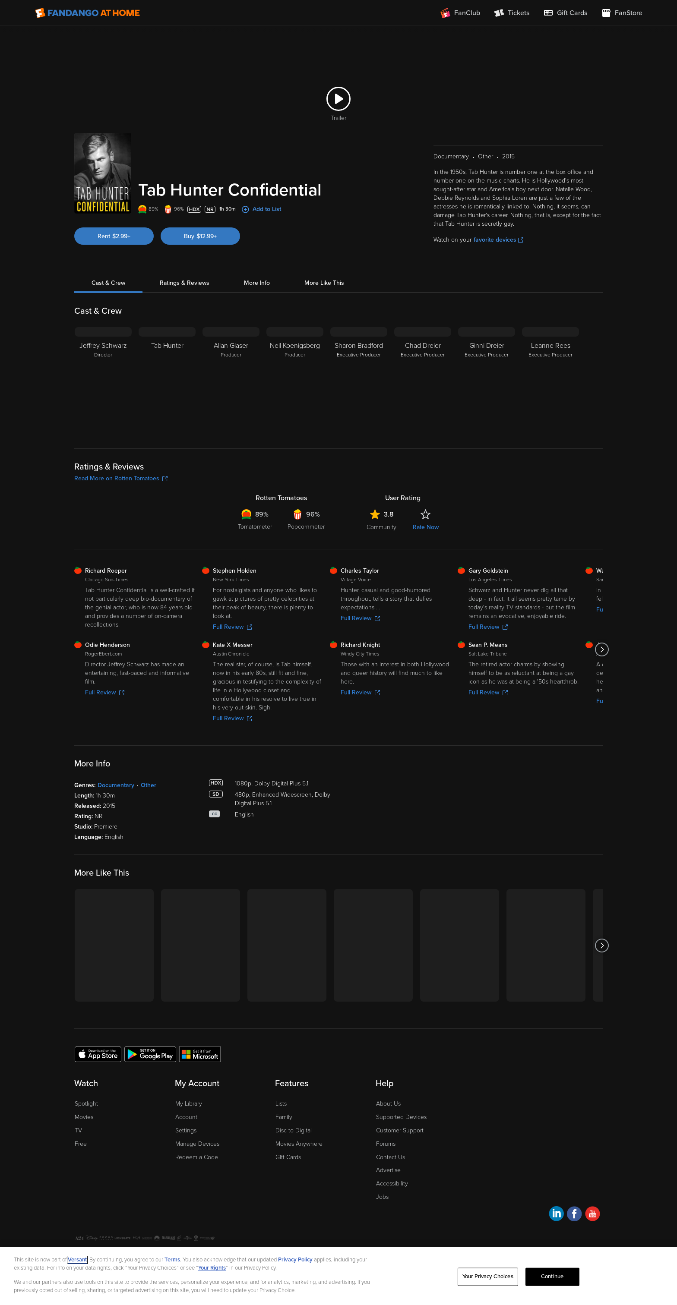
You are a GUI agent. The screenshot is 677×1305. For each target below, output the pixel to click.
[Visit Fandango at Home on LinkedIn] (556, 1215)
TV (78, 1130)
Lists (281, 1103)
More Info (257, 283)
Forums (385, 1143)
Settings (185, 1130)
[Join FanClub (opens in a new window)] (460, 13)
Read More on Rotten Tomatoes (121, 478)
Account (186, 1117)
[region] (338, 1276)
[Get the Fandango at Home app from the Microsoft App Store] (200, 1054)
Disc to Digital (293, 1130)
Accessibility (392, 1183)
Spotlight (86, 1103)
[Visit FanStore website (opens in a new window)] (622, 13)
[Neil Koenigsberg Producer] (295, 381)
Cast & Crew (108, 283)
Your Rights (212, 1267)
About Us (388, 1103)
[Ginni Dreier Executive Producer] (487, 381)
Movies (84, 1117)
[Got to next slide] (602, 649)
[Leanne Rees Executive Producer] (550, 381)
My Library (188, 1103)
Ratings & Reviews (184, 283)
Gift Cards (288, 1157)
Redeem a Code (196, 1157)
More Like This (324, 283)
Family (283, 1117)
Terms (172, 1259)
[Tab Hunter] (167, 381)
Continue (552, 1276)
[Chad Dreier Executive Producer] (423, 381)
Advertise (388, 1170)
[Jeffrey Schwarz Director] (103, 381)
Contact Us (390, 1157)
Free (81, 1143)
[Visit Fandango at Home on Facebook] (574, 1215)
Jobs (382, 1197)
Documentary (116, 785)
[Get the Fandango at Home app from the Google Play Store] (150, 1054)
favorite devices (498, 239)
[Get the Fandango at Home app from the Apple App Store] (98, 1054)
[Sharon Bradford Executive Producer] (359, 381)
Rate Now (426, 527)
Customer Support (400, 1130)
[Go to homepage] (87, 13)
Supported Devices (401, 1117)
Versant (77, 1259)
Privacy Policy (295, 1259)
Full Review (232, 626)
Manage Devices (197, 1143)
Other (148, 785)
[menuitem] (565, 13)
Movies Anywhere (299, 1143)
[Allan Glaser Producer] (231, 381)
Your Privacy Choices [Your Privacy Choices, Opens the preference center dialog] (487, 1276)
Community (381, 527)
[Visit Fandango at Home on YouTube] (593, 1215)
